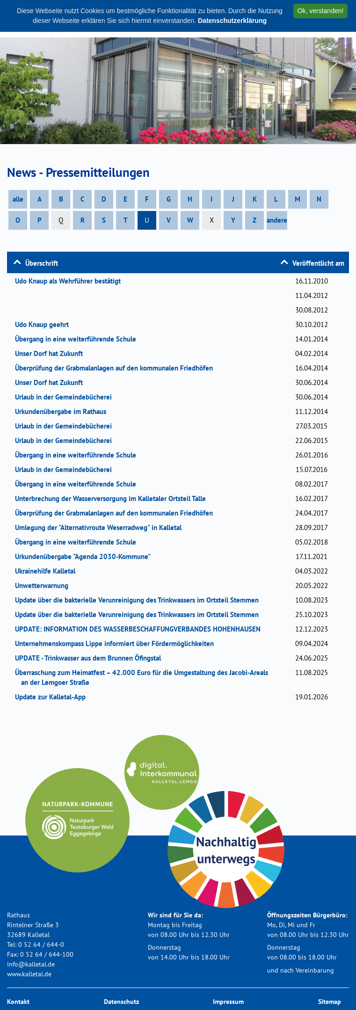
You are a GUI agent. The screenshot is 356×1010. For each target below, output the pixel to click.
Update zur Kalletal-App (53, 696)
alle (18, 199)
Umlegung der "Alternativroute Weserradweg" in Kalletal (101, 527)
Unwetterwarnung (44, 585)
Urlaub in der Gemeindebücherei (66, 396)
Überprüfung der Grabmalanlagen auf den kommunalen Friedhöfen (117, 367)
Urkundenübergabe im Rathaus (63, 411)
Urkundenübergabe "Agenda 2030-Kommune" (86, 556)
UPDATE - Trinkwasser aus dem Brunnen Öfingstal (91, 658)
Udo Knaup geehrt (45, 324)
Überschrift (41, 263)
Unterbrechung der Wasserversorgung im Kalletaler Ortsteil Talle (113, 498)
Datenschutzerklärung (232, 20)
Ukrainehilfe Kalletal (48, 571)
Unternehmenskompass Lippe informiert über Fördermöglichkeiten (117, 643)
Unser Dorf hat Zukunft (52, 353)
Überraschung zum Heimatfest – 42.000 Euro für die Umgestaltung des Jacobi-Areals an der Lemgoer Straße (144, 677)
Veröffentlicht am (318, 263)
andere (277, 220)
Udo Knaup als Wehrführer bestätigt (71, 280)
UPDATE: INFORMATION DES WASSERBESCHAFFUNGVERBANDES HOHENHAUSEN (141, 629)
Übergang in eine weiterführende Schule (78, 338)
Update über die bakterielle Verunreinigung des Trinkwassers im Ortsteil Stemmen (140, 600)
